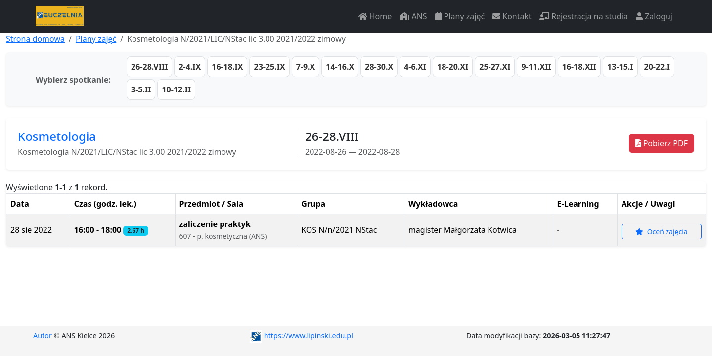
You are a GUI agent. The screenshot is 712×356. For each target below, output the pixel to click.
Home (375, 16)
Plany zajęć (460, 16)
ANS (413, 16)
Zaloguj (654, 16)
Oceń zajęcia (661, 231)
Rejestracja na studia (583, 16)
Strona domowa (35, 38)
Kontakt (512, 16)
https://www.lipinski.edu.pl (301, 335)
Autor (42, 335)
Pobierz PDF (661, 143)
